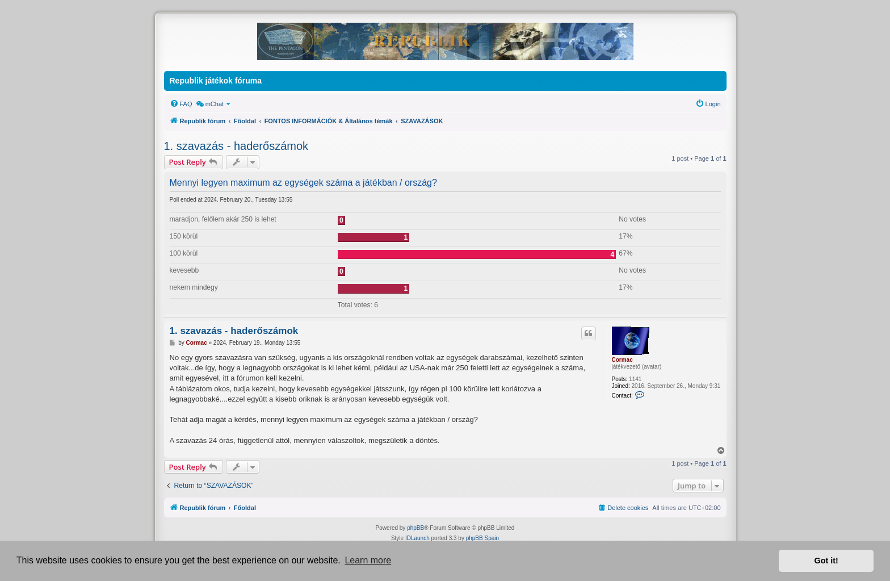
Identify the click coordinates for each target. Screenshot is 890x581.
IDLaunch (417, 538)
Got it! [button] (826, 560)
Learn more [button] (368, 560)
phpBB (415, 528)
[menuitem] (181, 104)
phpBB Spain (482, 538)
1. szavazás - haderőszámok (236, 146)
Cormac (622, 360)
